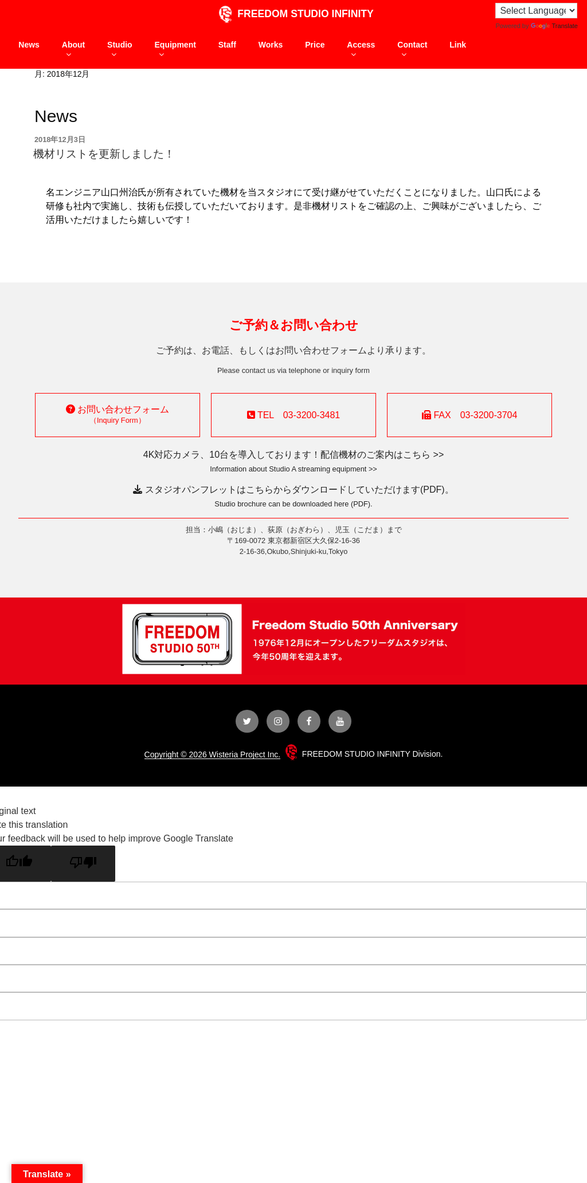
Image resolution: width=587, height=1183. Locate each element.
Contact (412, 49)
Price (314, 44)
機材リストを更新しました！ (104, 154)
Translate (554, 25)
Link (457, 44)
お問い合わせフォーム (117, 414)
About (73, 49)
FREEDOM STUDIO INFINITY (293, 13)
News (29, 44)
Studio (119, 49)
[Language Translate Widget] (536, 10)
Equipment (175, 49)
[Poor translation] (83, 864)
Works (271, 44)
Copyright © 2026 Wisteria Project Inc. (212, 754)
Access (361, 49)
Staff (227, 44)
